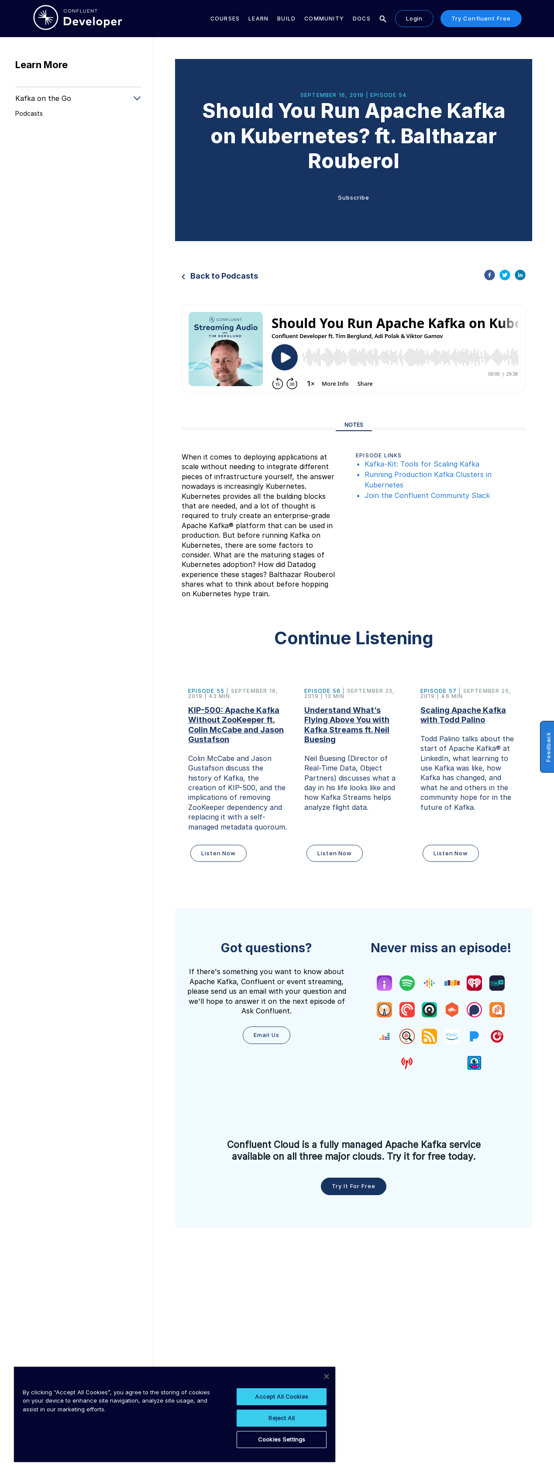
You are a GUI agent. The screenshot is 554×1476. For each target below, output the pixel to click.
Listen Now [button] (218, 853)
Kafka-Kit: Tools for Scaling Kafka (422, 464)
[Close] (326, 1376)
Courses (225, 18)
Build (286, 18)
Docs (362, 18)
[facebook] (489, 276)
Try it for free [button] (353, 1185)
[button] (237, 776)
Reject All (281, 1417)
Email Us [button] (266, 1034)
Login (414, 18)
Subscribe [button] (353, 197)
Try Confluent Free (480, 18)
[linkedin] (520, 276)
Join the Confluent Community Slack (427, 495)
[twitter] (504, 276)
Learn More (41, 64)
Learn (258, 18)
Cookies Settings (281, 1439)
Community (324, 18)
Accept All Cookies (281, 1396)
